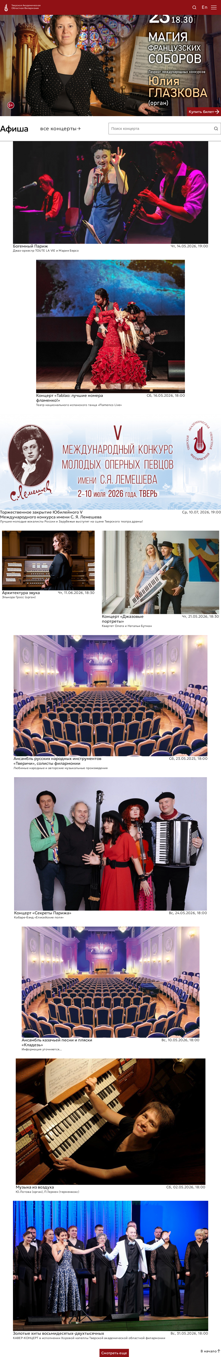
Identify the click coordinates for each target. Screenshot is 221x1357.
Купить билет (204, 111)
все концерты (60, 128)
